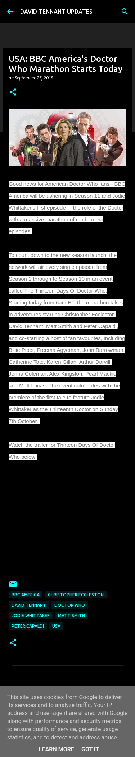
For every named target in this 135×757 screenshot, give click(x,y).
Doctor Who (69, 605)
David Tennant (29, 605)
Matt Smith (71, 615)
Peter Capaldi (28, 626)
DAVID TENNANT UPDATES (56, 11)
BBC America (26, 594)
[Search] (125, 11)
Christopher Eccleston (76, 594)
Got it (90, 749)
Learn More (56, 749)
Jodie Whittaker (31, 615)
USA (56, 626)
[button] (13, 92)
